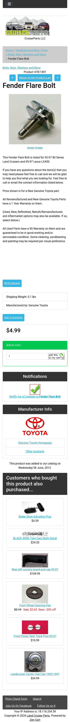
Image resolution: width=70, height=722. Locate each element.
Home (9, 50)
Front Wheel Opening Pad (35, 605)
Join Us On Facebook (18, 706)
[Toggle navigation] (9, 4)
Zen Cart (35, 719)
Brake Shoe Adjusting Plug (35, 516)
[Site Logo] (35, 26)
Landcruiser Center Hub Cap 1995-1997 (35, 674)
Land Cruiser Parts (38, 715)
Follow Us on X (46, 706)
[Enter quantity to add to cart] (27, 356)
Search (37, 699)
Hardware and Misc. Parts (32, 50)
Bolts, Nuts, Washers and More (27, 54)
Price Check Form (16, 699)
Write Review (12, 283)
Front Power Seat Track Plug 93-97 (35, 636)
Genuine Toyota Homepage (35, 442)
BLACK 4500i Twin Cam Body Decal (35, 538)
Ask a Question (13, 317)
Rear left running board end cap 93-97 (35, 569)
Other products (35, 451)
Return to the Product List (35, 77)
